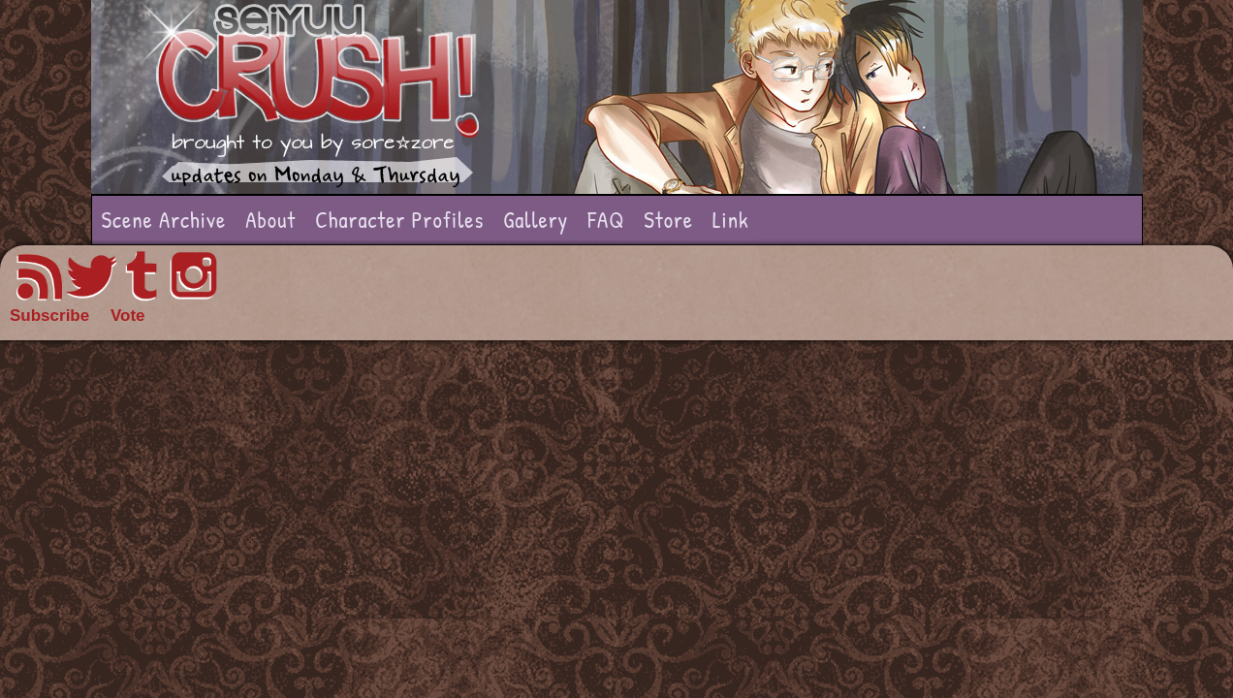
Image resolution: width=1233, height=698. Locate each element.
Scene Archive (164, 220)
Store (668, 220)
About (270, 220)
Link (730, 220)
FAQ (605, 220)
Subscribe (49, 315)
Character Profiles (399, 220)
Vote (128, 315)
